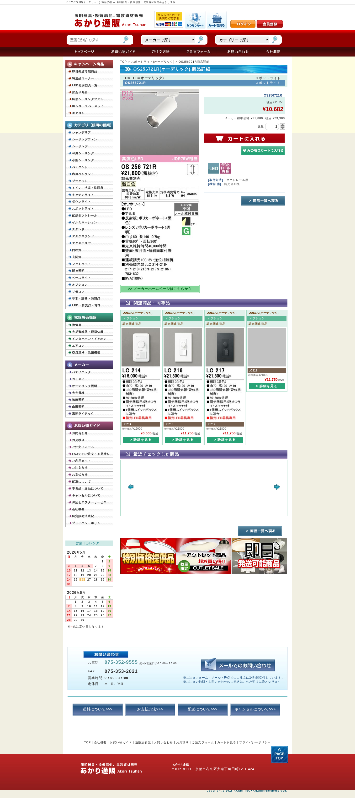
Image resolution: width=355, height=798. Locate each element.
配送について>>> (202, 709)
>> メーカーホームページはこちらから (160, 289)
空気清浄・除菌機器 (86, 352)
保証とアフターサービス (89, 502)
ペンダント (80, 167)
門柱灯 (77, 250)
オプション (80, 284)
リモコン (78, 291)
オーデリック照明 (84, 386)
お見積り (78, 440)
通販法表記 (143, 742)
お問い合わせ (163, 742)
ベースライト (81, 277)
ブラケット (80, 181)
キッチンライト (83, 194)
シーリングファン (84, 139)
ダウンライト (81, 201)
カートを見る (226, 742)
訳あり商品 (80, 92)
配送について (81, 481)
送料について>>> (97, 709)
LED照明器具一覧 (85, 85)
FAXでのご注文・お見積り (91, 454)
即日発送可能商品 (84, 71)
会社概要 (78, 509)
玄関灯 (77, 257)
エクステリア (81, 243)
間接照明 (78, 271)
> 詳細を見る (140, 440)
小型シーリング (83, 160)
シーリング (80, 146)
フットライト (81, 264)
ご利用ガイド (81, 461)
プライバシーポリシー (88, 523)
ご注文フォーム (83, 447)
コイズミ (78, 379)
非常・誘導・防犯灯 (86, 298)
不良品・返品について (88, 488)
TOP (123, 61)
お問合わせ (80, 433)
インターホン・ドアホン (89, 338)
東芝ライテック (83, 413)
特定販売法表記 (83, 516)
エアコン (78, 113)
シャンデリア (81, 132)
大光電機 (78, 393)
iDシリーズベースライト (89, 106)
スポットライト (83, 208)
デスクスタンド (83, 236)
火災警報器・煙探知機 (88, 332)
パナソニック (81, 372)
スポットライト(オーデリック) (153, 61)
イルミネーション (84, 222)
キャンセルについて (86, 495)
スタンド (78, 229)
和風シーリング (83, 153)
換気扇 (77, 325)
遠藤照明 (78, 400)
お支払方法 (80, 474)
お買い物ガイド (121, 742)
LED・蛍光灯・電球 (86, 305)
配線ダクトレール (84, 215)
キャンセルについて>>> (255, 709)
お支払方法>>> (150, 709)
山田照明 (78, 406)
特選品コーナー (83, 78)
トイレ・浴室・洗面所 (88, 188)
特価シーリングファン (88, 99)
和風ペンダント (83, 174)
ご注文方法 (80, 467)
